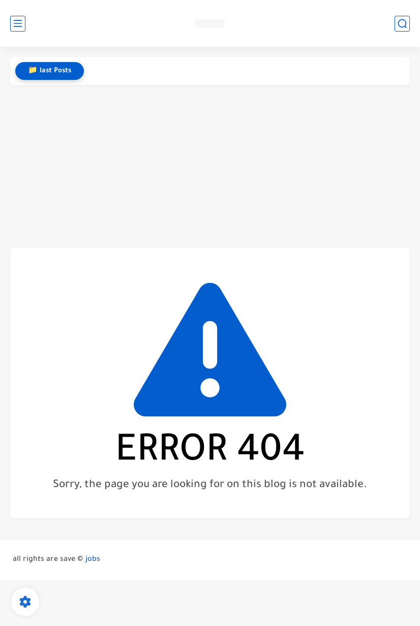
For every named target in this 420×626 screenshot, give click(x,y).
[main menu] (17, 24)
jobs (92, 560)
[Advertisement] (210, 166)
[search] (402, 24)
